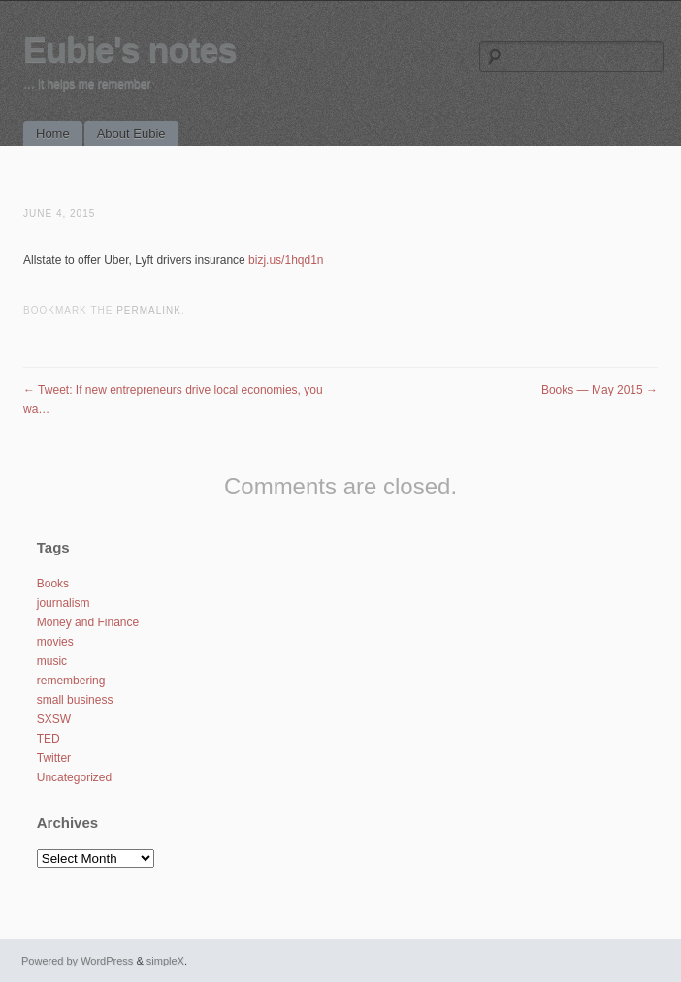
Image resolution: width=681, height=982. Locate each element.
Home (53, 133)
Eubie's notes (130, 50)
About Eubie (131, 133)
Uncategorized (74, 777)
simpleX (165, 960)
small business (75, 700)
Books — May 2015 (599, 389)
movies (55, 642)
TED (48, 738)
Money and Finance (88, 622)
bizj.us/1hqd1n (285, 260)
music (52, 661)
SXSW (54, 719)
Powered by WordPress (77, 960)
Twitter (54, 758)
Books (53, 583)
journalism (63, 603)
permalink (148, 310)
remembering (71, 680)
